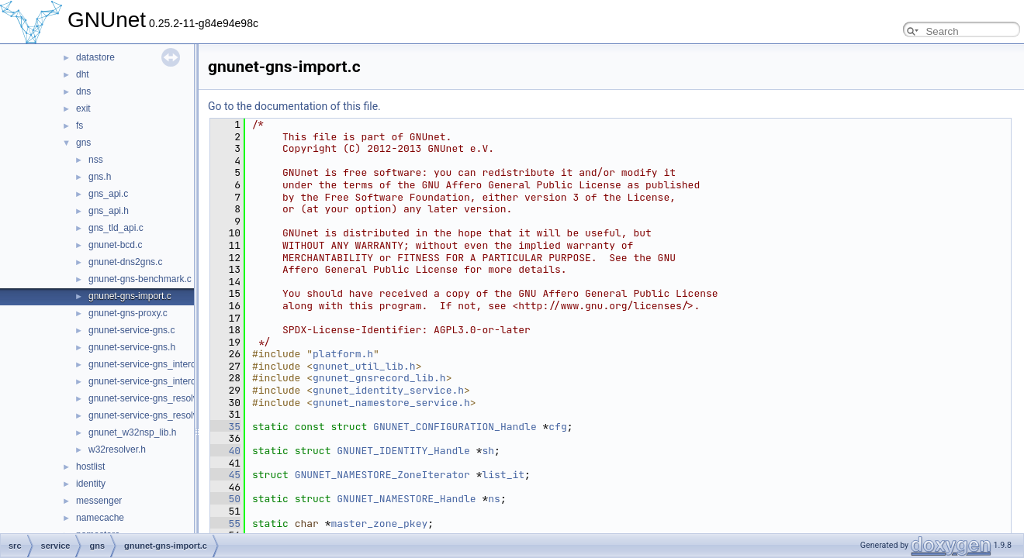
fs (79, 125)
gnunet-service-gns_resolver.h (150, 415)
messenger (99, 500)
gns (83, 142)
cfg (557, 426)
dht (82, 74)
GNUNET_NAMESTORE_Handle (406, 498)
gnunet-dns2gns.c (125, 262)
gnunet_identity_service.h (388, 390)
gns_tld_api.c (116, 227)
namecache (100, 517)
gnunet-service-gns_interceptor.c (155, 364)
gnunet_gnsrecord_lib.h (379, 377)
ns (494, 498)
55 (225, 523)
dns (83, 91)
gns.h (99, 176)
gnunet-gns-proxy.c (128, 313)
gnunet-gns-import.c (129, 296)
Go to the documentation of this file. (294, 106)
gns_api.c (108, 193)
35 (225, 426)
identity (91, 483)
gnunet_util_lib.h (364, 366)
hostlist (90, 466)
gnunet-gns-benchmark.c (140, 279)
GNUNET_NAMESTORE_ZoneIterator (382, 474)
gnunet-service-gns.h (131, 347)
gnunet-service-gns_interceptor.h (156, 381)
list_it (503, 474)
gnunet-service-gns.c (131, 330)
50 (225, 498)
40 (225, 450)
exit (83, 108)
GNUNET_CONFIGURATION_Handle (455, 426)
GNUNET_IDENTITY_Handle (403, 450)
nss (95, 159)
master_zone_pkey (378, 523)
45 (225, 474)
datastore (95, 57)
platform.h (343, 353)
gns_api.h (108, 210)
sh (488, 450)
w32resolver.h (117, 449)
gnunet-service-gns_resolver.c (150, 398)
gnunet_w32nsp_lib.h (132, 432)
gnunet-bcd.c (115, 244)
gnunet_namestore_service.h (391, 402)
